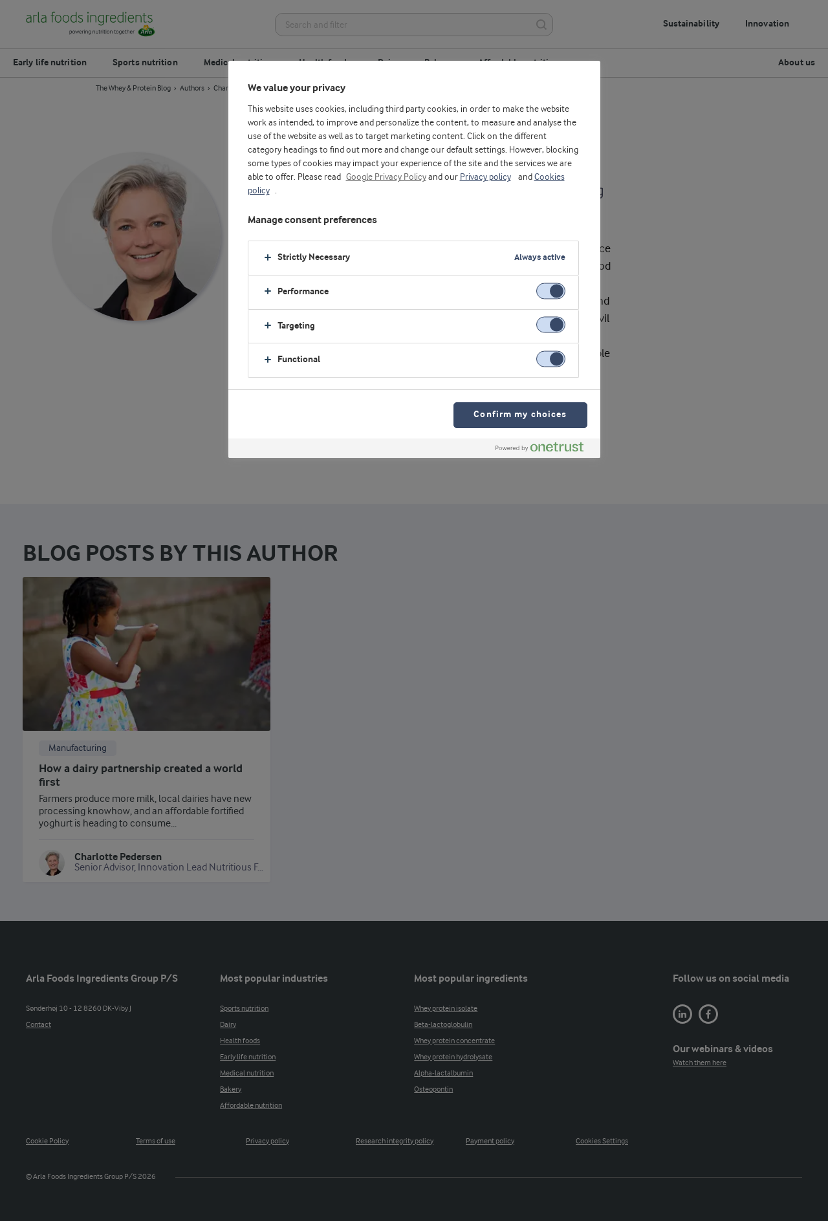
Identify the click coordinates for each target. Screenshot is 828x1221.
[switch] (550, 291)
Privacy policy (485, 177)
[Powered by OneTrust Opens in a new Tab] (545, 450)
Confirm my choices (520, 415)
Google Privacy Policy (386, 177)
